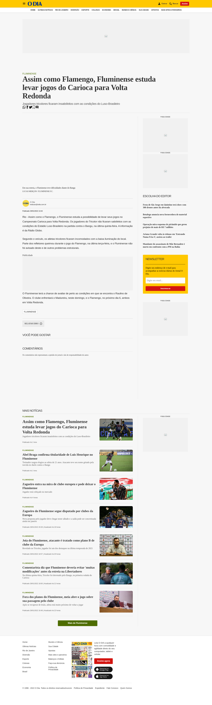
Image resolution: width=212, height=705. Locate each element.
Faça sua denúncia (56, 663)
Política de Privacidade (53, 668)
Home (32, 10)
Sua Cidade (144, 10)
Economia (106, 10)
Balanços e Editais (56, 659)
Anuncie (68, 688)
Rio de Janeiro (61, 10)
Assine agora (103, 661)
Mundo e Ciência (129, 10)
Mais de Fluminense (77, 623)
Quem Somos (126, 688)
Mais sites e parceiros (171, 10)
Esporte (85, 10)
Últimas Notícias (45, 10)
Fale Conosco (112, 688)
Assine (185, 4)
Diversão (75, 10)
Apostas (155, 10)
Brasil (116, 10)
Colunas (96, 10)
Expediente (100, 688)
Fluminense (29, 74)
